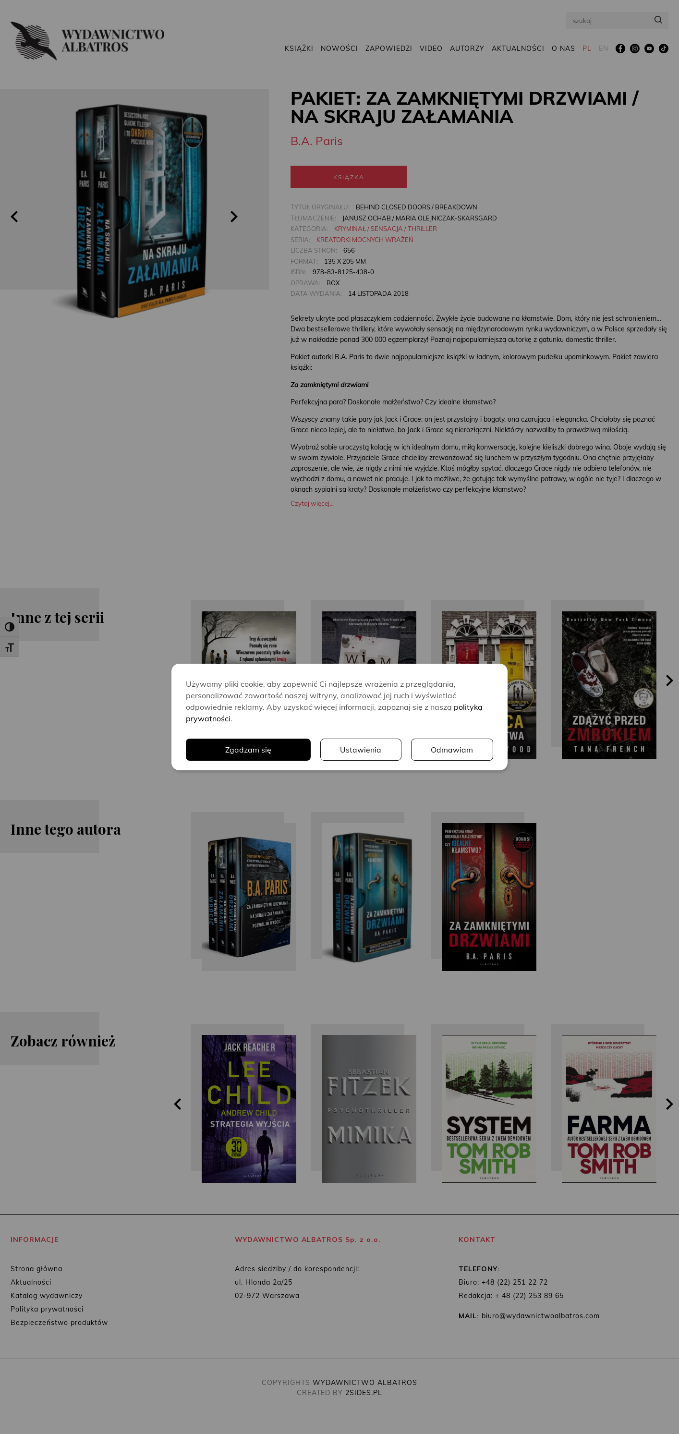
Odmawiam (452, 749)
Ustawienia (361, 749)
